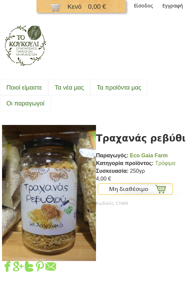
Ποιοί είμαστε (24, 87)
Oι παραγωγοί (25, 103)
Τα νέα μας (69, 87)
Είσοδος (143, 5)
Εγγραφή (172, 5)
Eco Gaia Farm (149, 155)
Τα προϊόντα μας (119, 87)
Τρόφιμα (165, 163)
